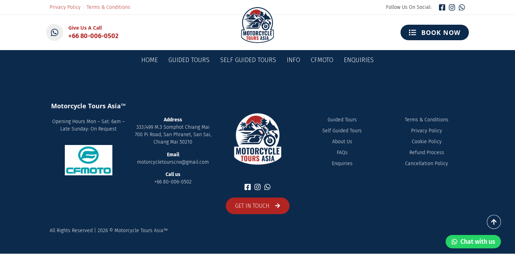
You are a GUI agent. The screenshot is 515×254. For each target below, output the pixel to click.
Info (293, 60)
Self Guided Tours (248, 60)
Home (149, 60)
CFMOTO (322, 60)
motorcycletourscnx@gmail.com (173, 162)
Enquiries (359, 60)
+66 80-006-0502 (93, 36)
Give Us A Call (85, 27)
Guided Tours (189, 60)
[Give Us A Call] (54, 32)
